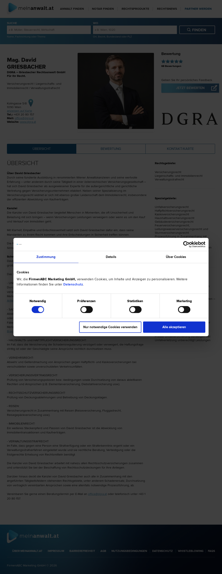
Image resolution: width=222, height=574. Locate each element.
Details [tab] (111, 257)
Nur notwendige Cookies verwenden (110, 327)
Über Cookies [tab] (176, 257)
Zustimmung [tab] (46, 257)
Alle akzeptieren (174, 327)
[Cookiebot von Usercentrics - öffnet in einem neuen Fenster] (186, 244)
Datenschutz (73, 284)
